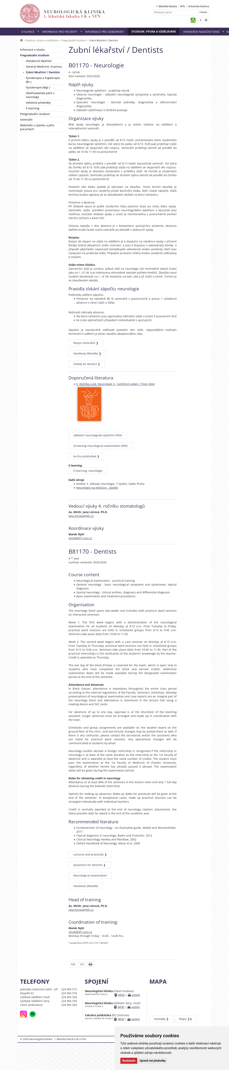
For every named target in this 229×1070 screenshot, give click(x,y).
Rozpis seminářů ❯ (85, 343)
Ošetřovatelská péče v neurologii (40, 95)
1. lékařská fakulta (166, 6)
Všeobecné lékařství (39, 61)
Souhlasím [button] (128, 1060)
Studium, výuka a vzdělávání (153, 31)
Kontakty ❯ (161, 1019)
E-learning (32, 108)
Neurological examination (90, 875)
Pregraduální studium (73, 40)
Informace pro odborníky (104, 32)
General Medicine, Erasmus (44, 66)
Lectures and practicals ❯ (90, 854)
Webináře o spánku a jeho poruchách (37, 127)
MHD (121, 995)
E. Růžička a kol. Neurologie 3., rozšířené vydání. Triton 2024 (115, 384)
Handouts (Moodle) (85, 886)
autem (136, 995)
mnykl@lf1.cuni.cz (80, 538)
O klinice (27, 32)
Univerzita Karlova (198, 6)
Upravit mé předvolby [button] (153, 1060)
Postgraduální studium (35, 114)
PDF (73, 964)
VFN (182, 6)
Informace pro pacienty (60, 32)
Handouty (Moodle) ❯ (87, 353)
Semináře (26, 119)
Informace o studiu (32, 49)
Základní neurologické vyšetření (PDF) (97, 435)
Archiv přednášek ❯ (86, 456)
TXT (82, 964)
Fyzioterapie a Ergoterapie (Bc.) (43, 80)
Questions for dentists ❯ (89, 865)
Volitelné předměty (38, 102)
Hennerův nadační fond (201, 32)
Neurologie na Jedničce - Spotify (97, 487)
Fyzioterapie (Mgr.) (38, 87)
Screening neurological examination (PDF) (100, 446)
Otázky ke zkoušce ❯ (86, 364)
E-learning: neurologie (87, 471)
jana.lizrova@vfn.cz (81, 516)
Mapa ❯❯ (185, 1019)
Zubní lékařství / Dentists (43, 72)
